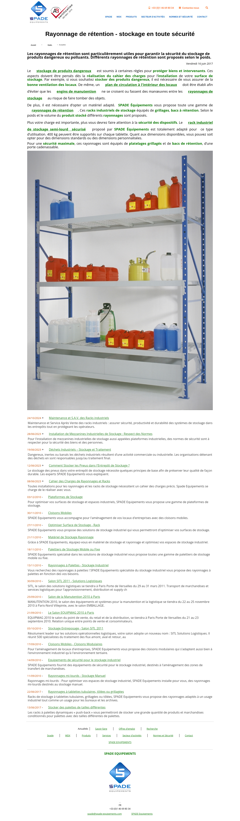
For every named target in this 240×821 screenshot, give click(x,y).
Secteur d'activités (131, 735)
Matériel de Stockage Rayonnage (71, 537)
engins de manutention (76, 91)
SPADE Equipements (142, 813)
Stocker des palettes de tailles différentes (77, 707)
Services (106, 735)
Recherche (152, 728)
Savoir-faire (101, 728)
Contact (189, 735)
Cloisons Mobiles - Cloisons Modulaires (75, 644)
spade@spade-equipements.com (104, 813)
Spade (50, 735)
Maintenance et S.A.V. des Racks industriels (79, 418)
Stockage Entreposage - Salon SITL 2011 (75, 628)
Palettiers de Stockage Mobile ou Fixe (74, 549)
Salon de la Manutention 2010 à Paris (74, 597)
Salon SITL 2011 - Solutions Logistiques (75, 581)
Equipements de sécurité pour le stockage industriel (84, 660)
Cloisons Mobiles (60, 513)
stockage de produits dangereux (64, 71)
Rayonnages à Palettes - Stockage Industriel (78, 565)
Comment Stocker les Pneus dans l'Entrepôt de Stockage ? (89, 465)
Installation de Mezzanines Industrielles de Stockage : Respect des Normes (100, 434)
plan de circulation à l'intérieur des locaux (141, 84)
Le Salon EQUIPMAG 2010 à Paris (71, 613)
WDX (67, 735)
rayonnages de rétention (53, 110)
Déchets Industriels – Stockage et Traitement (80, 449)
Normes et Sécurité (163, 735)
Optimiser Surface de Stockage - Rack (74, 525)
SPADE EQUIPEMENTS (120, 742)
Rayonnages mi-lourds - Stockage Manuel (77, 676)
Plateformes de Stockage (65, 497)
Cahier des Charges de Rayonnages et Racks (79, 481)
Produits (86, 735)
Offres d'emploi (127, 728)
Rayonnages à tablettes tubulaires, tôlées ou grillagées (86, 692)
